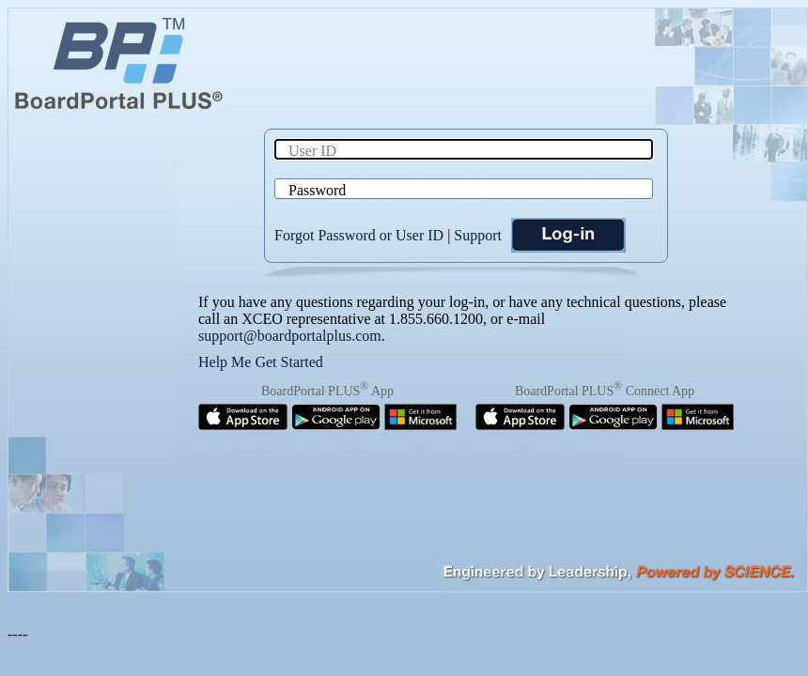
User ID (312, 151)
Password (317, 190)
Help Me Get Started (260, 362)
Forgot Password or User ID (358, 235)
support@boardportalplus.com (289, 336)
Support (478, 235)
